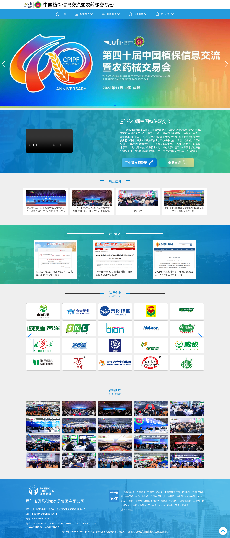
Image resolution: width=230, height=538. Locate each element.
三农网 (196, 500)
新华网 (170, 505)
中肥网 (130, 500)
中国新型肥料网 (138, 505)
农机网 (179, 496)
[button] (115, 105)
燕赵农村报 (168, 496)
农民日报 (186, 492)
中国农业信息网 (155, 492)
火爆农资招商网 (151, 500)
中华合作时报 (142, 496)
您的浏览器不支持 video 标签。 (49, 141)
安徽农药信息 (181, 505)
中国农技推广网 (172, 492)
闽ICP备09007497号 (72, 531)
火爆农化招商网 (168, 500)
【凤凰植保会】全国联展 (133, 492)
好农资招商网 (184, 500)
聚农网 (161, 505)
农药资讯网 (155, 496)
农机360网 (190, 496)
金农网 (138, 500)
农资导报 (129, 496)
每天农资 (152, 505)
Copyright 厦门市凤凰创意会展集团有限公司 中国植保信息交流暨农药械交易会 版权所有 (125, 531)
